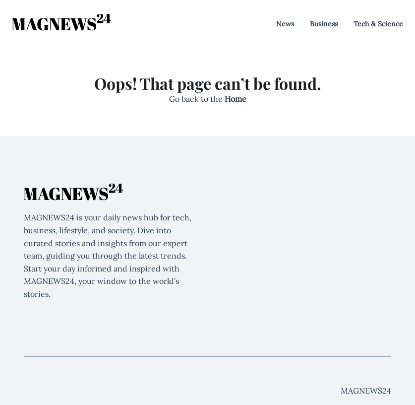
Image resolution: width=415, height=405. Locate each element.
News (285, 23)
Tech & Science (378, 23)
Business (324, 23)
